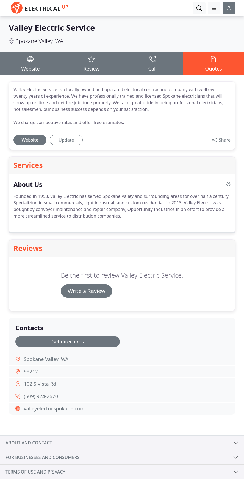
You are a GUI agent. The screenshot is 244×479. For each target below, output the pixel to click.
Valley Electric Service (52, 27)
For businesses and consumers (42, 457)
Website (30, 63)
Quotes (213, 63)
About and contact (28, 443)
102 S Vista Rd (40, 384)
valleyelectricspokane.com (54, 408)
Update (66, 140)
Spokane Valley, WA (39, 41)
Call (152, 63)
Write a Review (86, 291)
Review (91, 63)
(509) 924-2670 (41, 396)
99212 (31, 371)
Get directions (67, 341)
